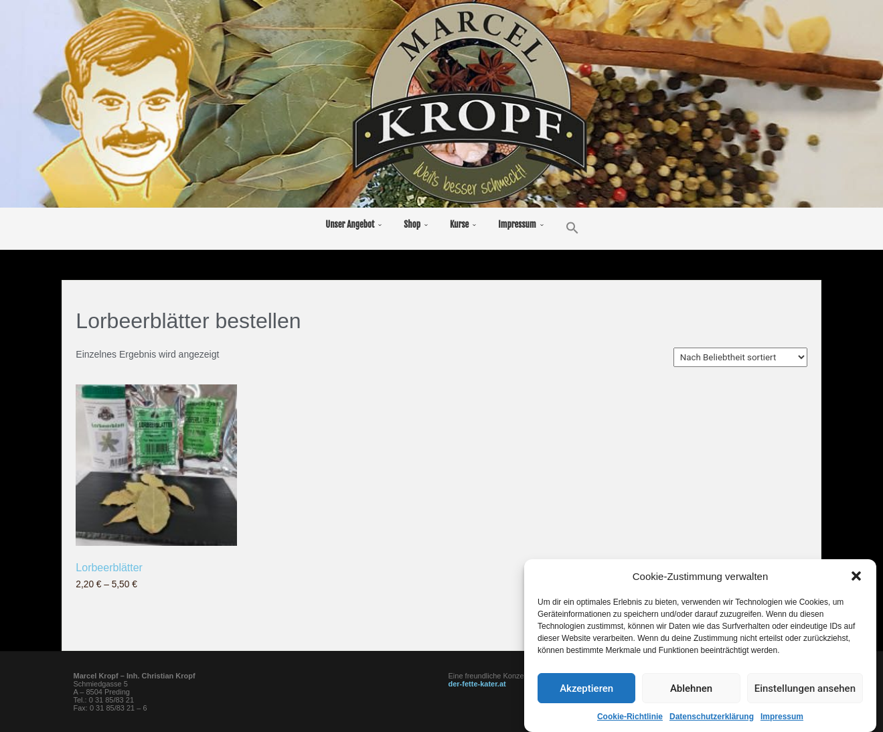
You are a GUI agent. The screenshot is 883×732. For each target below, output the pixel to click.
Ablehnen (691, 690)
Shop (412, 224)
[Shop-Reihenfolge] (740, 357)
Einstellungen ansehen (805, 690)
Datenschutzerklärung (711, 718)
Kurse (459, 224)
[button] (856, 577)
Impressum (781, 718)
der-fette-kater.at (477, 684)
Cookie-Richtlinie (630, 718)
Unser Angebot (349, 224)
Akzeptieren (586, 690)
